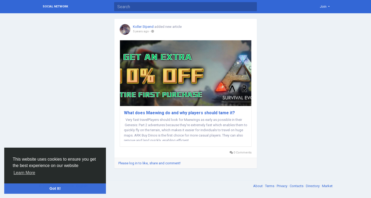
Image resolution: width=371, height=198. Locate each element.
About (258, 186)
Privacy (282, 186)
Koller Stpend (143, 27)
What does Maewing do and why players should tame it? (179, 112)
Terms (270, 186)
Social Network (55, 6)
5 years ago (141, 31)
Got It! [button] (55, 188)
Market (327, 186)
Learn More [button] (24, 172)
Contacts (297, 186)
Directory (313, 186)
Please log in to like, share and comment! (149, 163)
